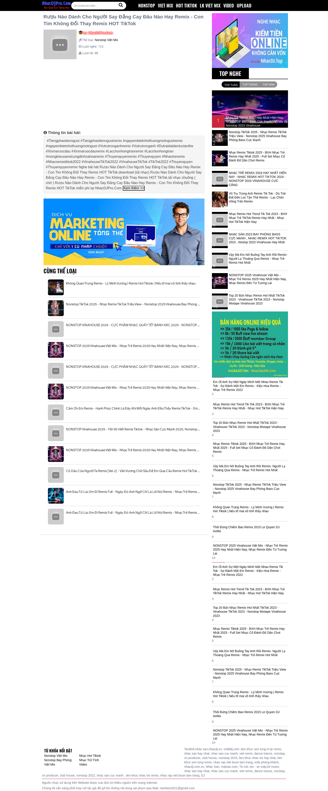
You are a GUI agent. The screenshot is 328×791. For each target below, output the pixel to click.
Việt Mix (49, 764)
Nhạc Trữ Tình (89, 760)
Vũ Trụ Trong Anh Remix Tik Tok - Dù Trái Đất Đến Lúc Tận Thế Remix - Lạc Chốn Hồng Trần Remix (257, 197)
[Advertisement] (124, 93)
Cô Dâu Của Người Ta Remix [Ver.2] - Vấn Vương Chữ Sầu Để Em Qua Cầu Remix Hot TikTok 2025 (133, 471)
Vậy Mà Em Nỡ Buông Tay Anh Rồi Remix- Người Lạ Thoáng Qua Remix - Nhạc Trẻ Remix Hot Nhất (258, 258)
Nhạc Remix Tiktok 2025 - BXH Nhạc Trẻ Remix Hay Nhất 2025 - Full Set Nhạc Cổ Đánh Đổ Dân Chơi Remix (257, 156)
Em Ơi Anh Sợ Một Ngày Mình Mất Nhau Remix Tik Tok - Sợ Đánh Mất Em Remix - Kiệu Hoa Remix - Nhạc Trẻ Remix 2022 (248, 386)
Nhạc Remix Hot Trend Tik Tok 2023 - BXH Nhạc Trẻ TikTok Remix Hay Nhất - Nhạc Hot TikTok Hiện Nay (258, 218)
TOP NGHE (230, 73)
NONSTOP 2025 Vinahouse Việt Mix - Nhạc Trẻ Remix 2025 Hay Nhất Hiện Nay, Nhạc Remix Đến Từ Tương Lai (133, 346)
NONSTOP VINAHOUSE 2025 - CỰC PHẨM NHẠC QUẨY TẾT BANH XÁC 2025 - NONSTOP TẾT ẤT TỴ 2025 (133, 325)
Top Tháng (250, 84)
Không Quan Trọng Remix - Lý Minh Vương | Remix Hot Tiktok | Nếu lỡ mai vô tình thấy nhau (130, 283)
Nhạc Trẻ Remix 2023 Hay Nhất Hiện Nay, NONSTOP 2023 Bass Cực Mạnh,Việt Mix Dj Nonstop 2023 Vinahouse (256, 121)
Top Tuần (231, 85)
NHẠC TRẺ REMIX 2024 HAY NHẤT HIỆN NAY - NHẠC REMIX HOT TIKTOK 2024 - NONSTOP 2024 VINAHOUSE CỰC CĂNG (257, 179)
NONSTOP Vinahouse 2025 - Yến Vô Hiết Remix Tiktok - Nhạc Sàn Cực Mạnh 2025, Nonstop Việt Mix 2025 (133, 429)
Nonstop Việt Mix (106, 40)
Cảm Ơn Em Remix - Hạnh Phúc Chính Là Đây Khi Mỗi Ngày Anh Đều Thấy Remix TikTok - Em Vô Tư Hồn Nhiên (133, 408)
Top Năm (268, 84)
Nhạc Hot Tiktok (90, 755)
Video (83, 764)
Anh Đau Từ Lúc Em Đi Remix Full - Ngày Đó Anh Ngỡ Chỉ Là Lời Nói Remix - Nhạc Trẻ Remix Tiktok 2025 (133, 492)
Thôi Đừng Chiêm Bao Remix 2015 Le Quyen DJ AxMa (246, 529)
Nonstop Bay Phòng (58, 760)
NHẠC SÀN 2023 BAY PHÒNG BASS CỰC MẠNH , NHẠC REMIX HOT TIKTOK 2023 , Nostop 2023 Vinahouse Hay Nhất (257, 238)
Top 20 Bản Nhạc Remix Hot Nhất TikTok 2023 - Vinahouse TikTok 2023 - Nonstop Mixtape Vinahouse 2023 (257, 299)
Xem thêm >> (133, 188)
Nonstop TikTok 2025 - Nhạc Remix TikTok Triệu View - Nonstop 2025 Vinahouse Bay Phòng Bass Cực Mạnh (133, 304)
